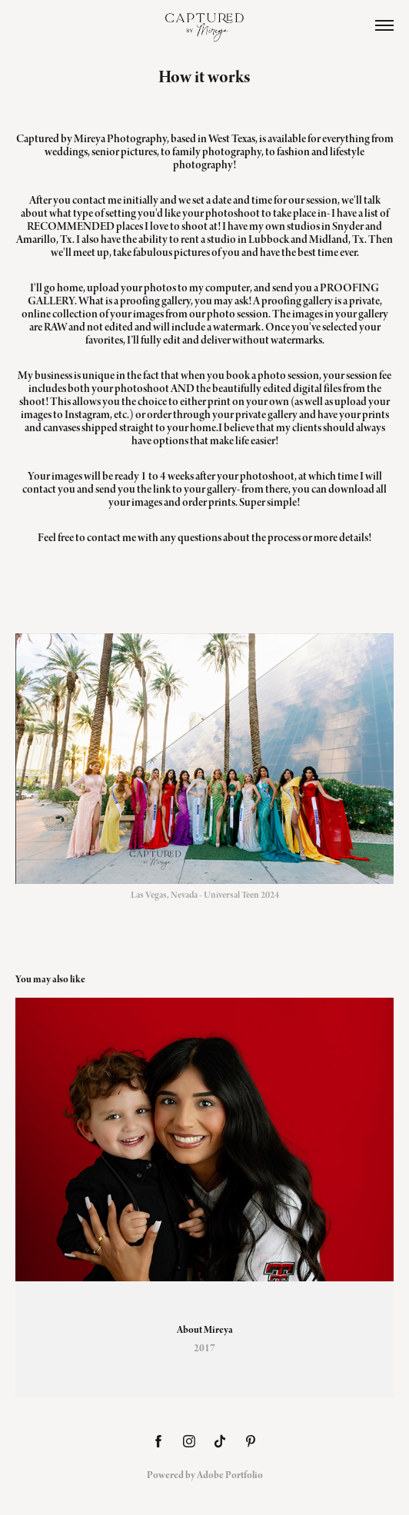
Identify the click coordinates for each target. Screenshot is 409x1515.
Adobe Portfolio (230, 1475)
